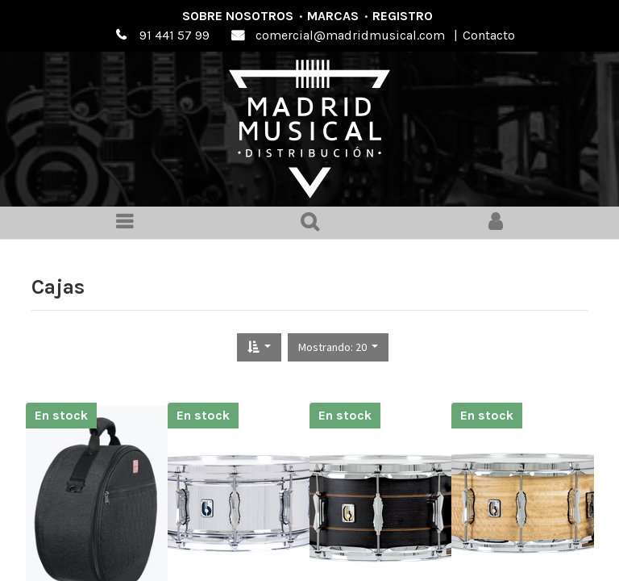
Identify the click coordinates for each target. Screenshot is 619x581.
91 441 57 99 (174, 35)
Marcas (333, 15)
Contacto (489, 35)
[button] (259, 347)
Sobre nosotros (237, 15)
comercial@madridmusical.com (350, 35)
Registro (402, 15)
